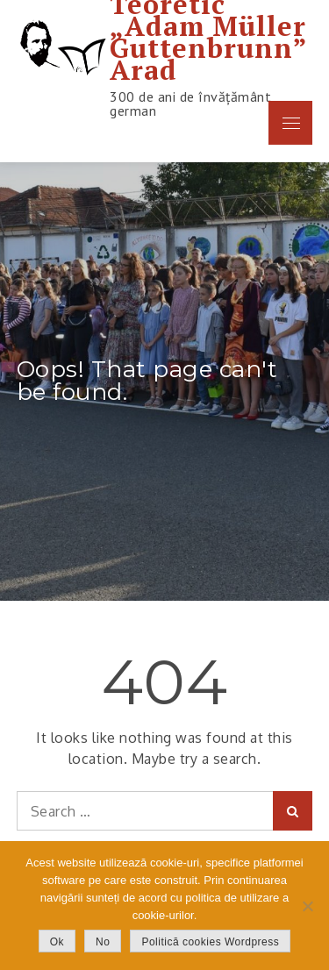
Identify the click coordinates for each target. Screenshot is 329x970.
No (103, 942)
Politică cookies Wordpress (210, 942)
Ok (57, 942)
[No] (307, 906)
